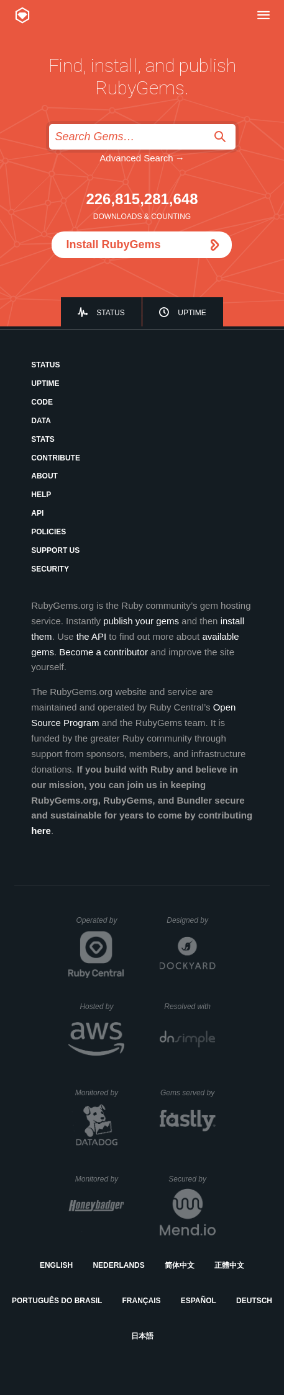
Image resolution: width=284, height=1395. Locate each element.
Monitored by (100, 1092)
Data (41, 420)
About (44, 476)
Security (50, 569)
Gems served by (188, 1092)
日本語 (142, 1336)
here (41, 830)
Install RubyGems (113, 244)
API (37, 513)
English (56, 1265)
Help (41, 494)
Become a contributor (103, 652)
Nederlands (118, 1265)
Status (110, 312)
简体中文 (180, 1265)
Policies (48, 531)
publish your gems (141, 621)
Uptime (192, 312)
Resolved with (189, 1006)
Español (198, 1300)
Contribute (55, 458)
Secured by (191, 1179)
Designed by (191, 920)
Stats (43, 439)
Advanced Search (136, 158)
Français (141, 1300)
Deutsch (254, 1300)
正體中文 (229, 1265)
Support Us (55, 550)
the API (91, 636)
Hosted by (102, 1006)
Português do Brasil (57, 1300)
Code (42, 402)
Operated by (100, 924)
